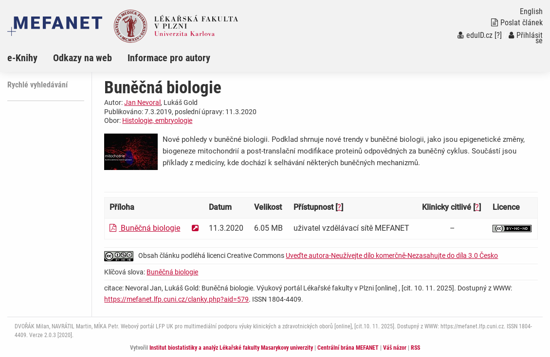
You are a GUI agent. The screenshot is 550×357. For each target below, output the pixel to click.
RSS (415, 347)
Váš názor (394, 347)
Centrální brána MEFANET (348, 347)
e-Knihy (22, 58)
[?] (498, 35)
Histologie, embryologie (157, 120)
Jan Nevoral (142, 102)
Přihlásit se (526, 38)
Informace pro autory (169, 58)
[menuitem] (30, 58)
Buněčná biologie (145, 228)
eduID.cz (475, 35)
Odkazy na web (82, 58)
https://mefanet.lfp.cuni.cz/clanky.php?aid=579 (176, 299)
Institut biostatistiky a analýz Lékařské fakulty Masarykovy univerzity (231, 347)
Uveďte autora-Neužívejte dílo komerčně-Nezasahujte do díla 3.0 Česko (392, 255)
